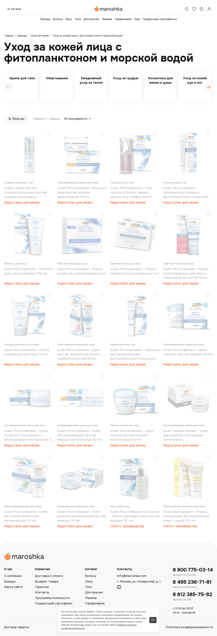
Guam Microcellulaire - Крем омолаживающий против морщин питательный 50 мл (79, 435)
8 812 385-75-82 (192, 594)
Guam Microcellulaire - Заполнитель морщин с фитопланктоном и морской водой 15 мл (185, 192)
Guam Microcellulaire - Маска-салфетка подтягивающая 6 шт (81, 271)
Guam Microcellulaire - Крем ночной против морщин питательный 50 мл (131, 435)
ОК (153, 620)
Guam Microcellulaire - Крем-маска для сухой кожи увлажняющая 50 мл (26, 516)
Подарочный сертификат (54, 603)
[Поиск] (187, 9)
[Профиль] (209, 9)
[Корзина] (202, 9)
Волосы (58, 19)
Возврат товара (46, 581)
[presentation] (8, 87)
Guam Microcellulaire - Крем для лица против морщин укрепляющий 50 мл (82, 192)
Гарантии (42, 587)
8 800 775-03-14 (193, 570)
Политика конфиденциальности (189, 627)
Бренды (45, 19)
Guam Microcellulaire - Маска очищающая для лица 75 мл (26, 352)
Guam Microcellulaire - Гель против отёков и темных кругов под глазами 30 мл (131, 192)
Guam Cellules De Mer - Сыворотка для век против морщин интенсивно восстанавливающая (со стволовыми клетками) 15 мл (26, 192)
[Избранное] (194, 9)
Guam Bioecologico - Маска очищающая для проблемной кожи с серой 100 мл (186, 516)
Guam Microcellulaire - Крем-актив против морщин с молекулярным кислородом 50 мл (28, 435)
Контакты (42, 592)
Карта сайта (13, 587)
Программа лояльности (52, 598)
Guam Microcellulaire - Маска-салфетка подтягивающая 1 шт (134, 271)
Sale (137, 19)
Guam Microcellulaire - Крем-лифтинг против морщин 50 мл (187, 352)
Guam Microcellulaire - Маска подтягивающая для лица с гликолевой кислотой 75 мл (185, 273)
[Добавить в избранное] (49, 133)
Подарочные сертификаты (159, 19)
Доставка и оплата (49, 576)
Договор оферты (16, 627)
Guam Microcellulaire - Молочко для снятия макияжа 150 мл (28, 271)
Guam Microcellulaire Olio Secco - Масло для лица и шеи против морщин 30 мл (135, 516)
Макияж (107, 19)
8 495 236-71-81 (192, 582)
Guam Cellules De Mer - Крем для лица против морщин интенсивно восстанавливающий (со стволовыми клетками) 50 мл (186, 435)
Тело (78, 19)
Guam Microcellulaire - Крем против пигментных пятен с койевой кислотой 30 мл (79, 354)
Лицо (68, 19)
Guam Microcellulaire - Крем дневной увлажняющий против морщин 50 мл (81, 516)
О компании (13, 576)
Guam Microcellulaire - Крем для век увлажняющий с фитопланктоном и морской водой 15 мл (135, 354)
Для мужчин (91, 19)
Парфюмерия (123, 19)
